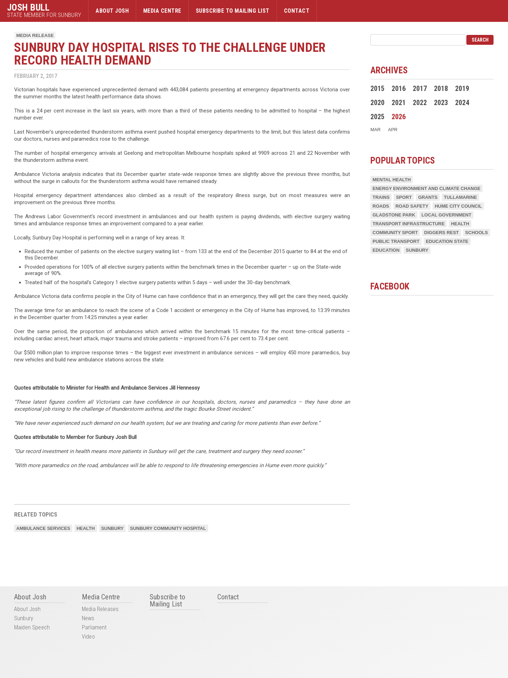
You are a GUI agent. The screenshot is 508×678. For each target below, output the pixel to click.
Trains (381, 197)
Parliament (94, 628)
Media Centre (162, 10)
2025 (377, 116)
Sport (404, 197)
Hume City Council (458, 206)
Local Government (446, 215)
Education (386, 250)
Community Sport (395, 232)
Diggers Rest (441, 232)
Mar (375, 129)
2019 (462, 88)
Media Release (35, 35)
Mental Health (392, 179)
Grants (427, 197)
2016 (399, 88)
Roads (381, 206)
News (88, 619)
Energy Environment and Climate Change (426, 188)
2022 (420, 102)
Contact (296, 10)
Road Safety (411, 206)
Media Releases (100, 609)
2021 (399, 102)
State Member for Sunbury (44, 15)
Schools (476, 232)
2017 (420, 88)
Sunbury (112, 528)
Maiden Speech (32, 628)
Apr (393, 129)
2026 (399, 116)
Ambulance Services (43, 528)
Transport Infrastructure (409, 223)
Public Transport (396, 241)
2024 (462, 102)
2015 (377, 88)
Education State (447, 241)
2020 (377, 102)
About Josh (112, 10)
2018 (441, 88)
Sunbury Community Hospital (168, 528)
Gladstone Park (394, 215)
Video (88, 637)
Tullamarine (460, 197)
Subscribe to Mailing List (233, 10)
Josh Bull (28, 7)
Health (86, 528)
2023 (441, 102)
